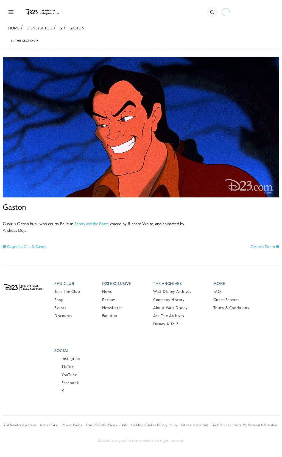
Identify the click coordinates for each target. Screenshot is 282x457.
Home (13, 28)
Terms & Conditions (231, 307)
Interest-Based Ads (194, 424)
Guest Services (226, 300)
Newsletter (112, 307)
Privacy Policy (72, 424)
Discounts (63, 315)
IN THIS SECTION (23, 41)
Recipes (109, 300)
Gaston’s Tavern (265, 246)
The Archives (167, 284)
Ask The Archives (168, 315)
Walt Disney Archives (172, 291)
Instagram (71, 358)
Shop (59, 300)
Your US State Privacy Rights (106, 424)
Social (61, 351)
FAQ (217, 291)
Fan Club (64, 284)
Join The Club (67, 291)
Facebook (70, 383)
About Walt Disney (170, 307)
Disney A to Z (39, 28)
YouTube (69, 375)
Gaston (77, 28)
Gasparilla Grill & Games (24, 246)
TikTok (68, 366)
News (107, 291)
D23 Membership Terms (19, 424)
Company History (169, 300)
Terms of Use (49, 424)
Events (60, 307)
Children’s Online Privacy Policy (154, 424)
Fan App (109, 315)
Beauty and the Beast (91, 224)
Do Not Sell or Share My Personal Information (245, 424)
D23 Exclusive (116, 284)
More (219, 284)
